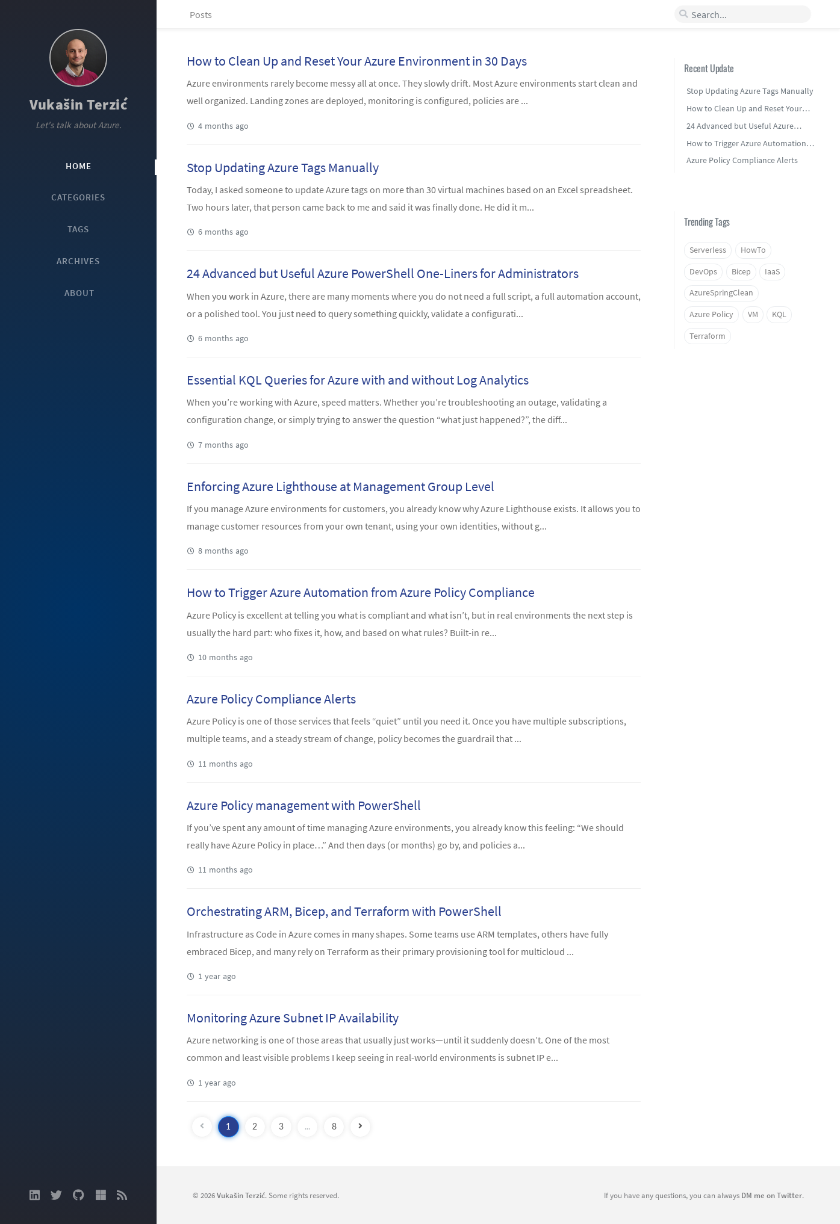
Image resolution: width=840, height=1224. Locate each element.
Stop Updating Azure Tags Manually (283, 167)
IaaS (772, 272)
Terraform (707, 336)
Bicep (741, 272)
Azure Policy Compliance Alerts (271, 698)
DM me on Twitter (771, 1195)
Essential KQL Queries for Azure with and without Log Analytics (358, 379)
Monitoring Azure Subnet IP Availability (293, 1017)
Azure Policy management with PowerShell (304, 805)
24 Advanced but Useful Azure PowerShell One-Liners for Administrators (383, 273)
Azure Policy (711, 314)
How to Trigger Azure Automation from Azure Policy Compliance (361, 592)
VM (753, 314)
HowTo (753, 250)
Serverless (707, 250)
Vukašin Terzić (78, 104)
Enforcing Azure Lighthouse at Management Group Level (340, 486)
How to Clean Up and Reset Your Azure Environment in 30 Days (357, 60)
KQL (779, 314)
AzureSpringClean (721, 293)
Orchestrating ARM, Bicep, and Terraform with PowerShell (344, 911)
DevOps (703, 272)
